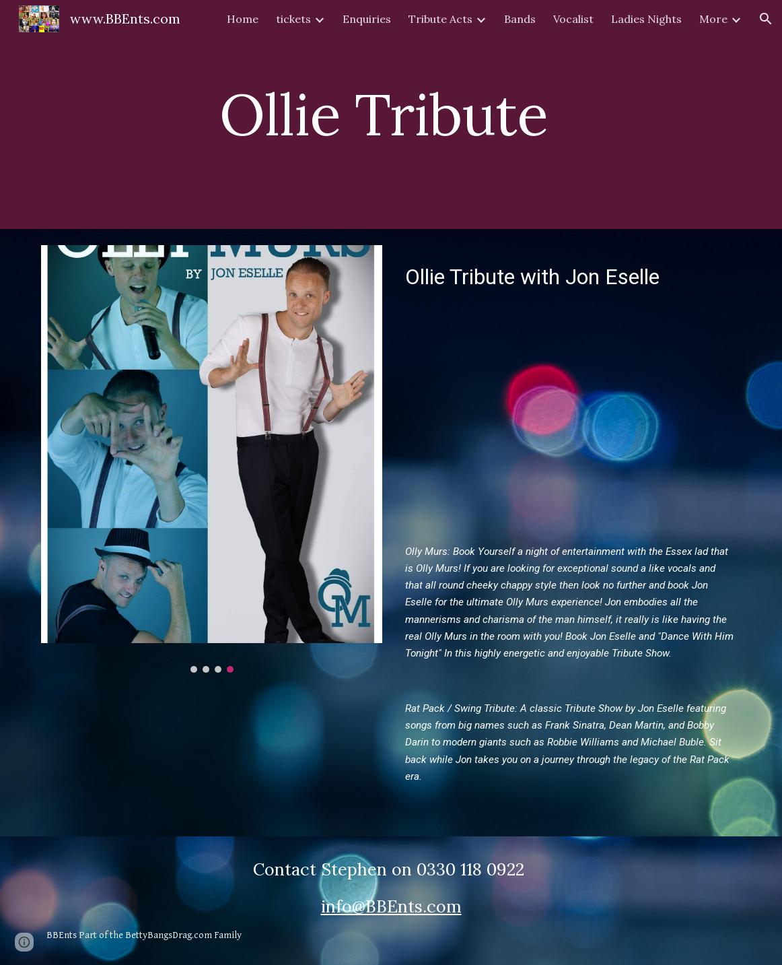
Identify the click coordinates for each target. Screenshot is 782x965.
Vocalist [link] (573, 19)
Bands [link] (520, 19)
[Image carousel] (211, 459)
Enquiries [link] (367, 19)
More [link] (713, 19)
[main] (391, 114)
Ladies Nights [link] (646, 19)
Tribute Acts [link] (440, 19)
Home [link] (242, 19)
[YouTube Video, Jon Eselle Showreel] (570, 416)
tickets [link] (293, 19)
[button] (766, 19)
